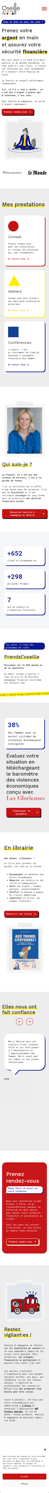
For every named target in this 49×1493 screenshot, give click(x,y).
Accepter (24, 1476)
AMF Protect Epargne (21, 1410)
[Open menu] (44, 8)
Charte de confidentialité (23, 1490)
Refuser (24, 1484)
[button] (45, 1449)
